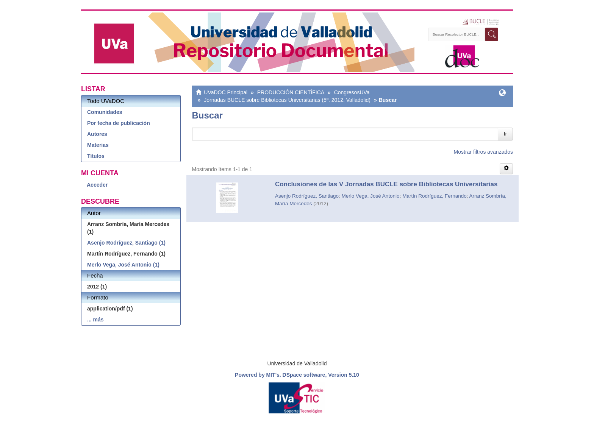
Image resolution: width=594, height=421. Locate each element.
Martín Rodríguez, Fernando (434, 196)
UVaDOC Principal (225, 92)
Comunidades (104, 112)
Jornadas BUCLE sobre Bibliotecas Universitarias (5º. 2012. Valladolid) (287, 100)
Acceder (97, 185)
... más (95, 320)
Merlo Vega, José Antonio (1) (123, 265)
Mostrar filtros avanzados (483, 152)
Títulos (96, 156)
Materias (98, 145)
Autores (97, 134)
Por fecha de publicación (118, 123)
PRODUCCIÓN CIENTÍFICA (290, 92)
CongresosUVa (352, 92)
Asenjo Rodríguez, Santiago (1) (126, 243)
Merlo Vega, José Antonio (371, 196)
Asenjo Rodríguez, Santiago (307, 196)
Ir (505, 134)
